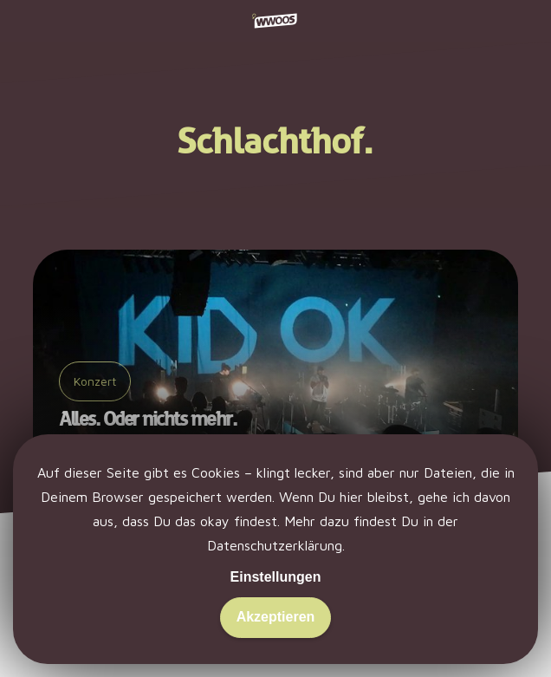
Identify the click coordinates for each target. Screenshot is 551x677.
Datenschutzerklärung (274, 545)
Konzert (95, 381)
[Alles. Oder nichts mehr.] (275, 361)
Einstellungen (275, 577)
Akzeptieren (276, 616)
